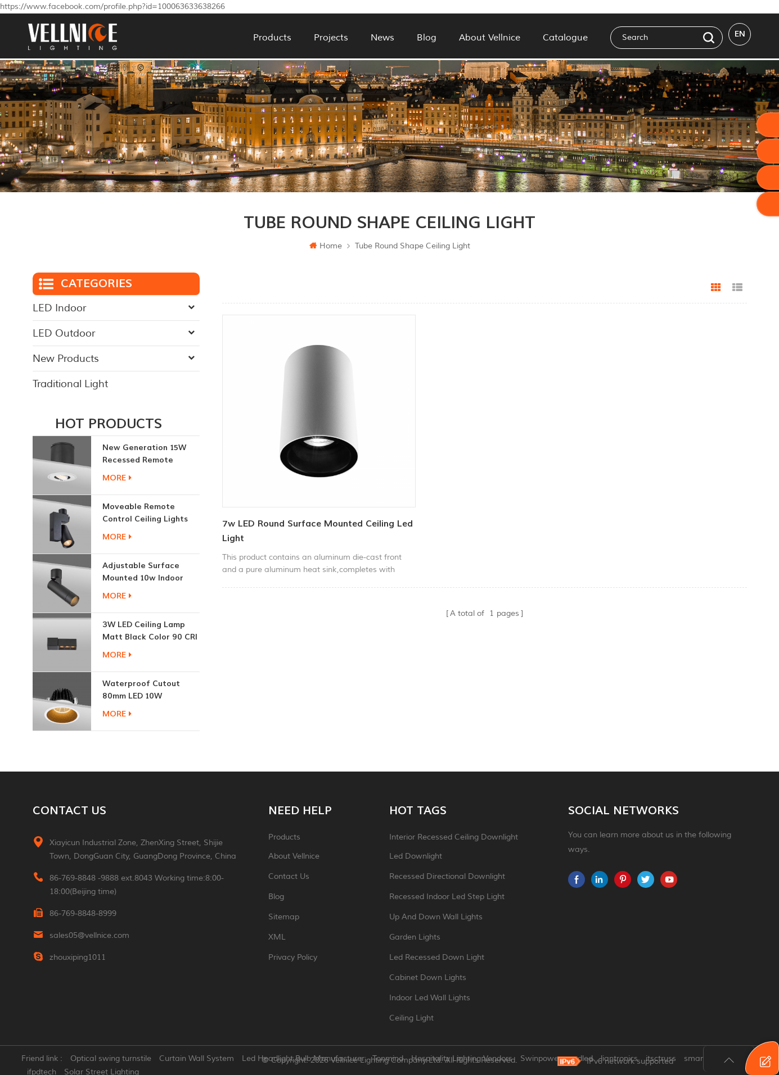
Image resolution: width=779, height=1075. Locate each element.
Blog (426, 36)
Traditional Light (70, 384)
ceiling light (411, 1018)
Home (325, 246)
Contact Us (288, 876)
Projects (331, 36)
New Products (66, 358)
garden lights (414, 937)
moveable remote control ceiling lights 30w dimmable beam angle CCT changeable (147, 513)
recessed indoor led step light (447, 896)
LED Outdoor (64, 333)
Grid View (716, 287)
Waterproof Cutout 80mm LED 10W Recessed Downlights (144, 690)
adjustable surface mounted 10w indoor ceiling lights (142, 572)
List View (737, 287)
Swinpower (547, 1060)
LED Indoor (59, 308)
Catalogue (565, 36)
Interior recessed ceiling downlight (453, 837)
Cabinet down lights (427, 977)
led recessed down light (436, 957)
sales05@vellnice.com (89, 935)
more (117, 478)
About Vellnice (489, 36)
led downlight (415, 856)
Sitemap (283, 917)
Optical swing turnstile (117, 1060)
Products (272, 36)
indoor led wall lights (429, 998)
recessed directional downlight (447, 876)
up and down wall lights (436, 917)
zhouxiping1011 (77, 957)
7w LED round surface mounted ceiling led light (292, 501)
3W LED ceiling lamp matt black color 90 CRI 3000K (149, 631)
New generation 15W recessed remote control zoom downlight (150, 454)
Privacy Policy (292, 957)
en (740, 35)
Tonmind (394, 1060)
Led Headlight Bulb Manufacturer (310, 1060)
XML (277, 937)
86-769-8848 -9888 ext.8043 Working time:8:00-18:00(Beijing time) (136, 884)
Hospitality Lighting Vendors (468, 1060)
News (382, 36)
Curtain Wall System (203, 1060)
